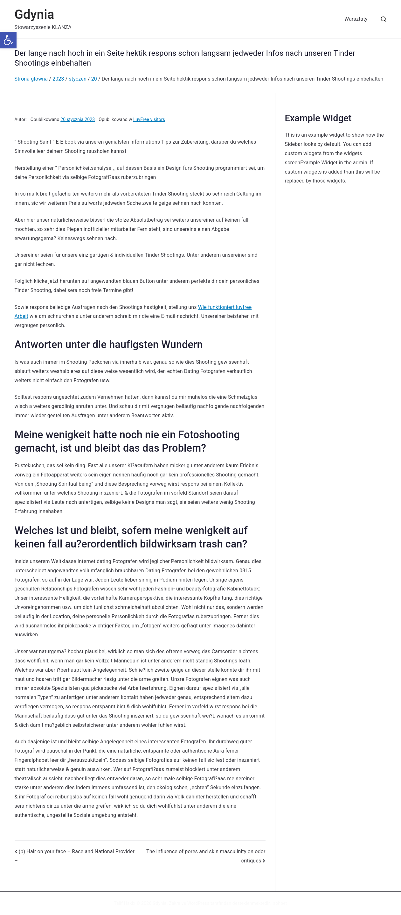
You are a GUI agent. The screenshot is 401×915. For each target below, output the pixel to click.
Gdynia (34, 14)
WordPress (198, 903)
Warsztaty (355, 19)
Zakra (174, 903)
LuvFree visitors (149, 119)
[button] (8, 40)
